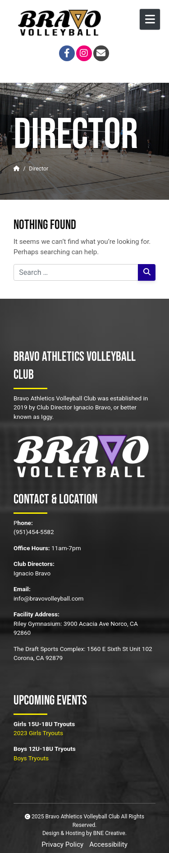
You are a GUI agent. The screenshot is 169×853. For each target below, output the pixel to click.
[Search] (146, 272)
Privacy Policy (62, 844)
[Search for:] (76, 272)
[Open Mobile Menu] (150, 19)
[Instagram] (84, 53)
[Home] (17, 169)
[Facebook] (67, 53)
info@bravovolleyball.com (49, 598)
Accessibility (108, 844)
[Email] (101, 53)
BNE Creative (109, 833)
